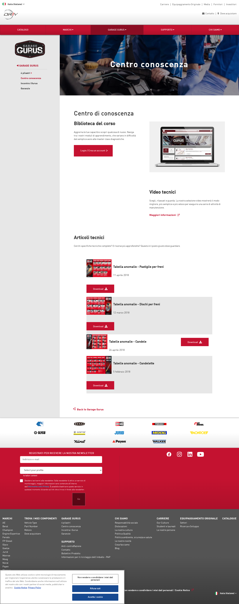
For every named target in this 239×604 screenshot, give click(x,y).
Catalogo (22, 30)
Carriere (164, 4)
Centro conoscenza (31, 78)
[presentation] (45, 499)
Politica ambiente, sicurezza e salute (133, 537)
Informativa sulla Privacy (38, 487)
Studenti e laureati (166, 526)
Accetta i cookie (95, 597)
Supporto (167, 30)
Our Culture (163, 523)
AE (3, 523)
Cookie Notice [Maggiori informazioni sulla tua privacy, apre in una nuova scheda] (20, 588)
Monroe (6, 556)
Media (207, 4)
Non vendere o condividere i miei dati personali (148, 590)
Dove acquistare (227, 13)
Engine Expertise (11, 534)
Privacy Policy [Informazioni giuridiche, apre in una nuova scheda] (34, 588)
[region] (62, 587)
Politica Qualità (122, 534)
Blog (117, 548)
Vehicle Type (30, 523)
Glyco (5, 545)
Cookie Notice (182, 590)
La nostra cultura (123, 530)
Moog (5, 559)
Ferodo (6, 537)
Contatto (208, 13)
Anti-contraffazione (71, 546)
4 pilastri (26, 73)
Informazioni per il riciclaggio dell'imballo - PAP (85, 557)
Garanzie (25, 88)
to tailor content (30, 476)
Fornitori (218, 4)
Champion (7, 530)
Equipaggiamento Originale (186, 4)
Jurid (5, 552)
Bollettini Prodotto (70, 553)
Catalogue (229, 518)
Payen (5, 567)
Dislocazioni (121, 526)
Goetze (5, 548)
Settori (183, 523)
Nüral (5, 563)
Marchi (68, 30)
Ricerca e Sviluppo (189, 526)
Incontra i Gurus (29, 83)
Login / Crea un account (92, 151)
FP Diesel (7, 541)
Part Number (31, 526)
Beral (5, 526)
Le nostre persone (166, 530)
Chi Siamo (215, 30)
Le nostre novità (123, 541)
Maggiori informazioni (162, 215)
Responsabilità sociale (126, 523)
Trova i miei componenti (40, 518)
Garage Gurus (117, 30)
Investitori (231, 4)
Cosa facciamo (122, 545)
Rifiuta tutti (95, 589)
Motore (28, 530)
